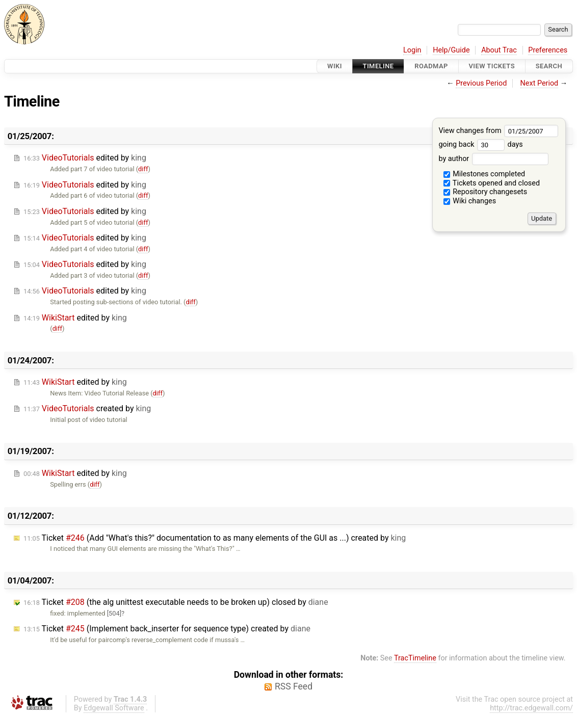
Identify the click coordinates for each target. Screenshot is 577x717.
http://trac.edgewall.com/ (531, 708)
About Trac (499, 50)
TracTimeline (415, 658)
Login (412, 50)
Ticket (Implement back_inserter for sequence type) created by (166, 628)
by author (493, 158)
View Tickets (492, 66)
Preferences (547, 50)
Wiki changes (469, 201)
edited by (84, 158)
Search (549, 66)
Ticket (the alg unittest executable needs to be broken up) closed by (175, 602)
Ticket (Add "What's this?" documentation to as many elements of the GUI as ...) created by (214, 538)
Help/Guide (451, 50)
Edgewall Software (114, 708)
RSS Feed (293, 686)
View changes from (498, 130)
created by (87, 408)
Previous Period (481, 83)
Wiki (334, 66)
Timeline (378, 66)
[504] (114, 613)
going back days (480, 144)
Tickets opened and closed (491, 183)
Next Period (539, 83)
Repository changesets (485, 192)
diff (143, 169)
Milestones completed (484, 174)
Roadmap (431, 66)
